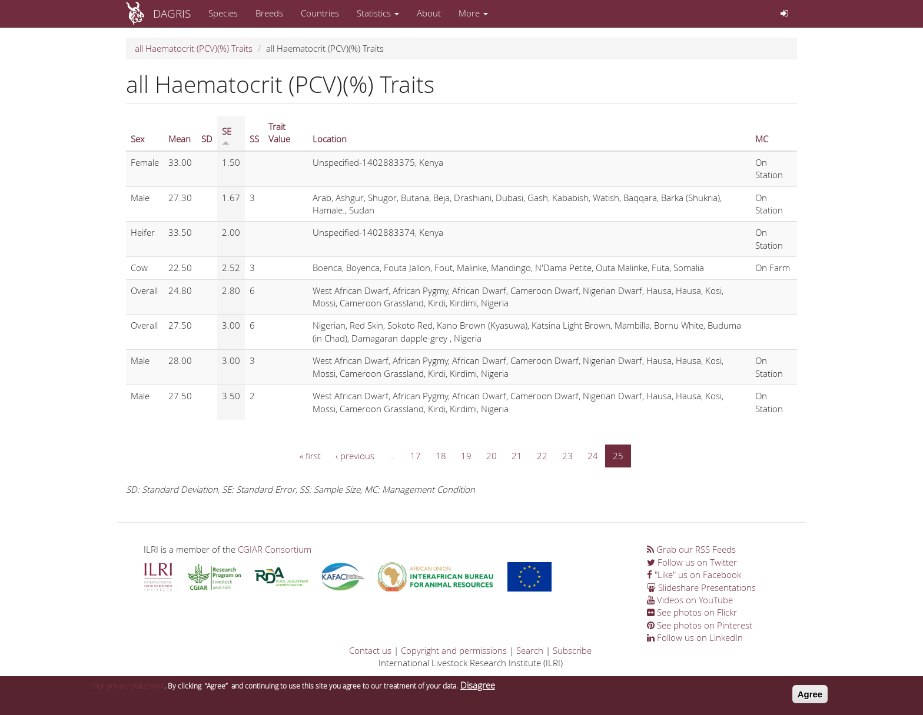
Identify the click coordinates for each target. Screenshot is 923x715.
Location (330, 139)
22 (542, 456)
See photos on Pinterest (699, 625)
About (429, 13)
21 (517, 456)
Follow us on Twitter (692, 562)
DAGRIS (172, 13)
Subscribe (572, 650)
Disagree (477, 687)
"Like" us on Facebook (694, 574)
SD (207, 139)
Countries (320, 13)
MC (761, 139)
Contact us (370, 650)
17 (415, 456)
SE (226, 135)
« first (310, 456)
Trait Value (279, 133)
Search (529, 650)
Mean (179, 139)
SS (254, 139)
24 (592, 456)
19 (466, 456)
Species (223, 13)
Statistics (378, 13)
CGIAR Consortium (274, 549)
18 (441, 456)
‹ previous (355, 456)
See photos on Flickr (692, 612)
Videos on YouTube (690, 600)
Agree (810, 696)
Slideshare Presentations (701, 587)
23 (567, 456)
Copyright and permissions (454, 650)
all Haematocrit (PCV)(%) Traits (194, 48)
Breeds (269, 13)
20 (491, 456)
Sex (137, 139)
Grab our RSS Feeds (691, 549)
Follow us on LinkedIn (695, 637)
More (473, 13)
